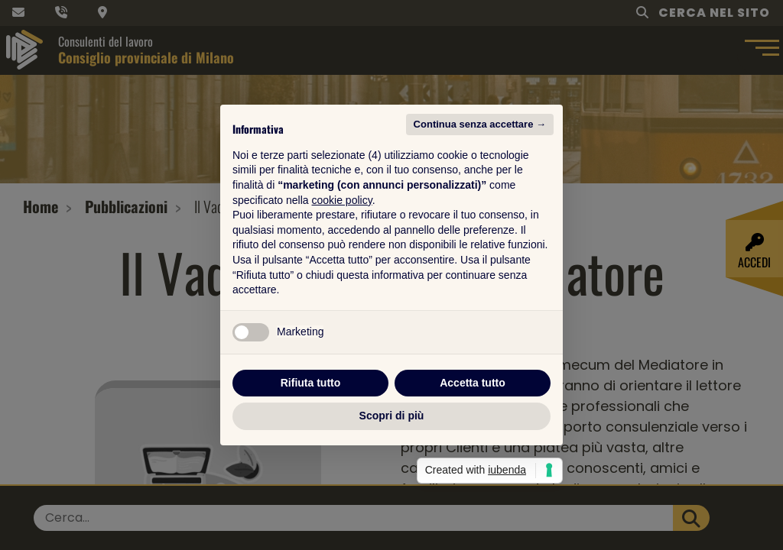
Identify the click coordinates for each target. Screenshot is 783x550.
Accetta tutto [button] (472, 383)
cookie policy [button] (342, 200)
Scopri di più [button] (391, 415)
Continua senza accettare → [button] (480, 124)
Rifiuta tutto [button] (311, 383)
